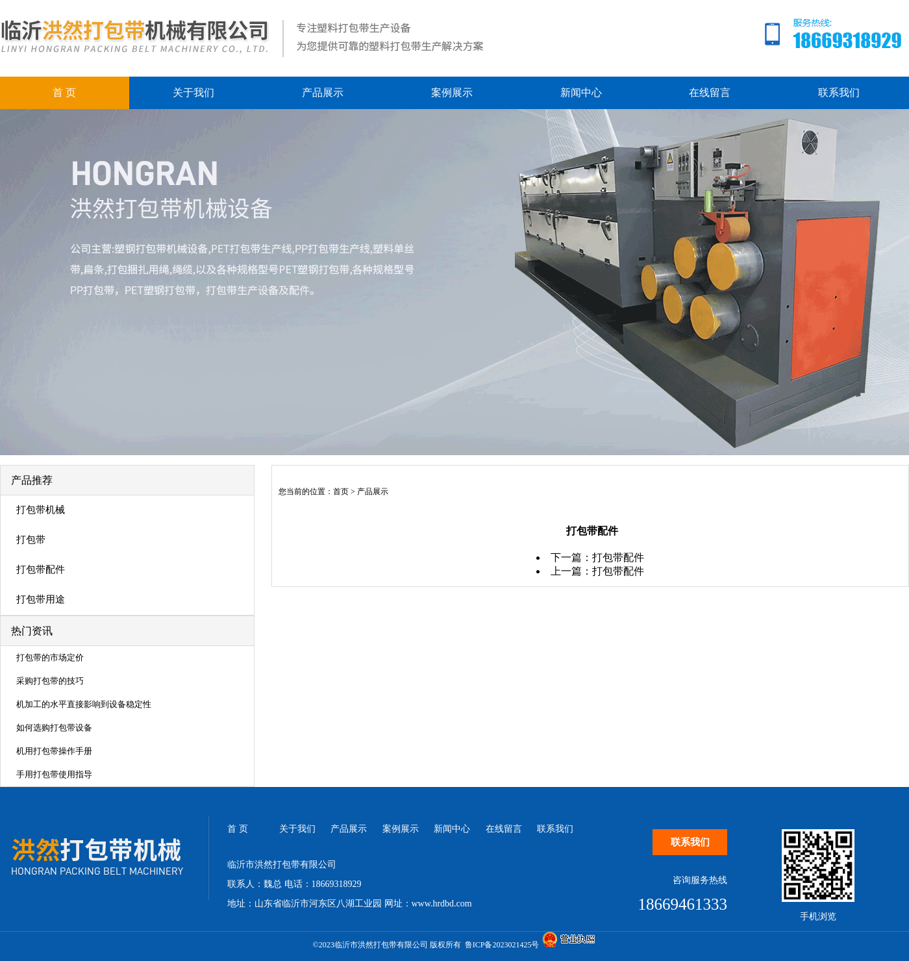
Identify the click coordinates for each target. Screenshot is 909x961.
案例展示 (452, 92)
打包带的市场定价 (50, 657)
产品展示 (322, 92)
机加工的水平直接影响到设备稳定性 (83, 704)
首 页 (64, 92)
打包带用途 (40, 599)
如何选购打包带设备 (54, 727)
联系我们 (839, 92)
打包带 (30, 539)
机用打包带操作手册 (54, 751)
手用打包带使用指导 (54, 774)
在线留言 (709, 92)
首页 (341, 491)
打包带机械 (40, 510)
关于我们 (193, 92)
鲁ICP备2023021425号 (502, 944)
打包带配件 (40, 569)
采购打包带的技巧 (50, 681)
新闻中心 (581, 92)
